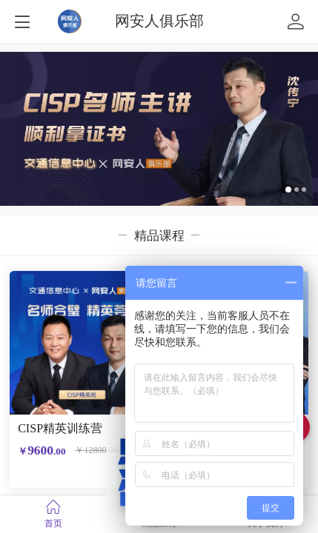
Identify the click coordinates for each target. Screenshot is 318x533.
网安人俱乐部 (159, 21)
